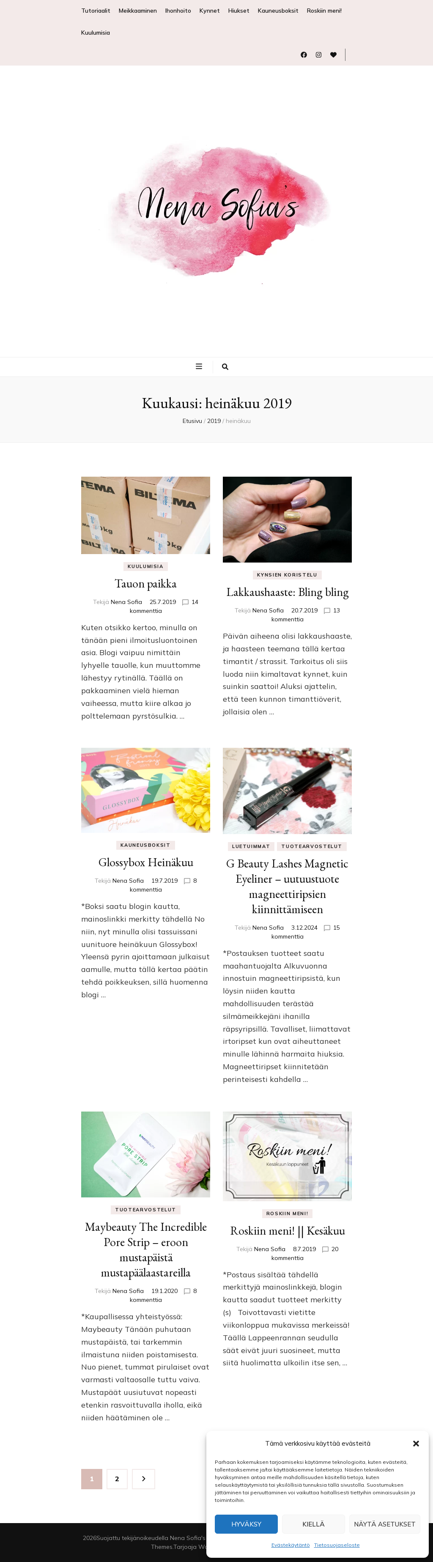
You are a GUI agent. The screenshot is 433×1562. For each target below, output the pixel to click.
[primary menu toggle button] (200, 366)
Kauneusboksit (278, 10)
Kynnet (210, 10)
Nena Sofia (126, 602)
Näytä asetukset (385, 1524)
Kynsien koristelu (287, 575)
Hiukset (238, 10)
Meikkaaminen (138, 10)
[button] (416, 1443)
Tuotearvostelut (312, 846)
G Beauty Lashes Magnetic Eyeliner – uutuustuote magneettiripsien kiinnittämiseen (287, 886)
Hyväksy (246, 1524)
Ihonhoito (178, 10)
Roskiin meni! (324, 10)
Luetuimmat (251, 846)
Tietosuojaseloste (337, 1545)
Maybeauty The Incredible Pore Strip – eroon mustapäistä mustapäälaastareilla (146, 1249)
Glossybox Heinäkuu (146, 862)
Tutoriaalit (95, 10)
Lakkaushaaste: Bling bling (287, 591)
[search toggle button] (225, 367)
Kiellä (313, 1524)
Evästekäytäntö (290, 1545)
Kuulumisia (95, 32)
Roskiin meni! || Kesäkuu (287, 1230)
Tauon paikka (146, 583)
